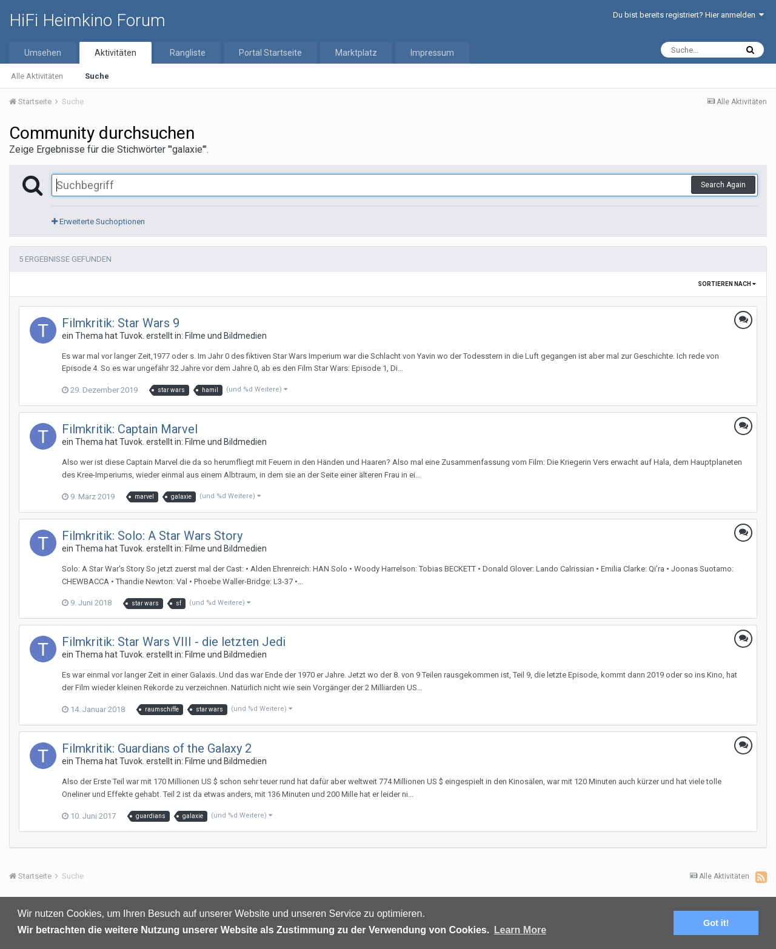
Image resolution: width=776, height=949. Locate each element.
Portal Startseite (270, 53)
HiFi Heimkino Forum (87, 20)
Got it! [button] (716, 923)
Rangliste (188, 53)
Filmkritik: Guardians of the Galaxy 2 (157, 748)
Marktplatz (356, 53)
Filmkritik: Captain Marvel (130, 429)
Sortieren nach (727, 284)
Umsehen (42, 53)
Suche (97, 76)
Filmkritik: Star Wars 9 (120, 323)
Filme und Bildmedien (226, 336)
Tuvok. (131, 336)
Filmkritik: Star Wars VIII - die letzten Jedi (174, 641)
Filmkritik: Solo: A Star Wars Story (152, 535)
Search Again (723, 185)
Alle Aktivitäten (37, 76)
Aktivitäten (115, 53)
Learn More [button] (520, 930)
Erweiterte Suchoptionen (98, 221)
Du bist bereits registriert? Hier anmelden (688, 14)
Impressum (432, 53)
